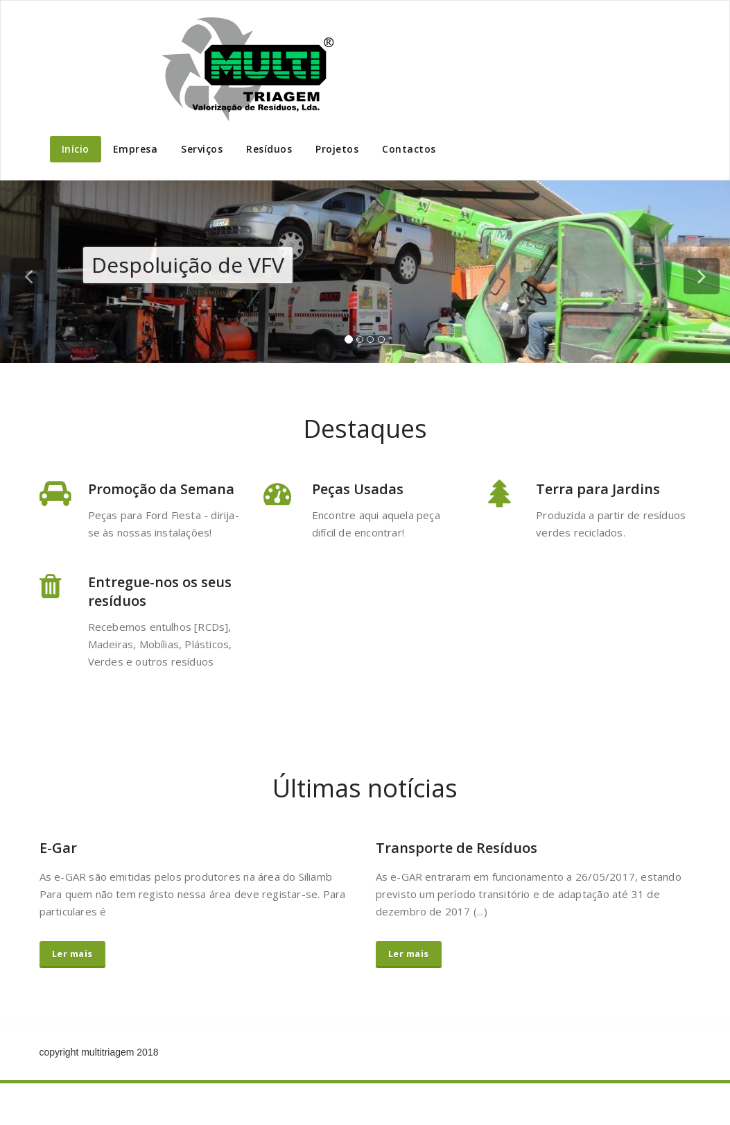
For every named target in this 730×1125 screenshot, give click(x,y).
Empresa (135, 148)
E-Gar (58, 847)
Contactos (409, 148)
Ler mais (72, 953)
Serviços (202, 148)
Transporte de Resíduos (456, 847)
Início (75, 148)
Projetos (336, 148)
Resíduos (269, 148)
